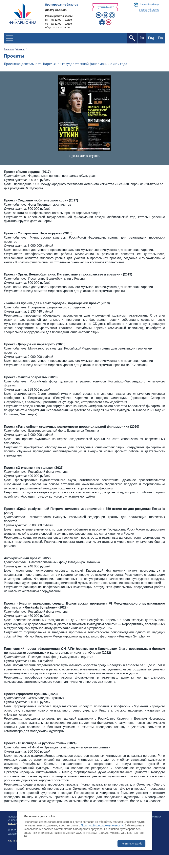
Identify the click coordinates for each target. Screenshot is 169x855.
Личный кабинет (149, 4)
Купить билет (105, 7)
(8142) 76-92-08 (56, 10)
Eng (151, 38)
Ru (142, 38)
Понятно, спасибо (131, 843)
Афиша (20, 49)
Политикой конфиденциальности (102, 825)
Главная (9, 49)
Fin (160, 38)
